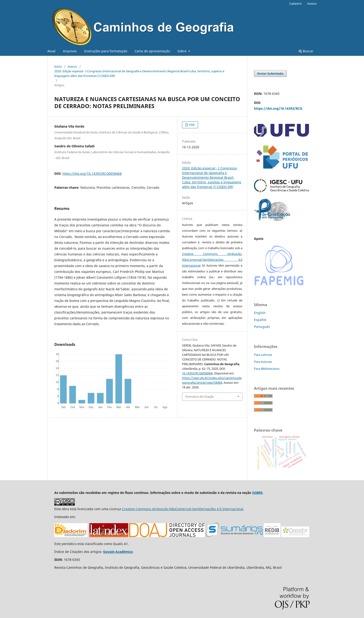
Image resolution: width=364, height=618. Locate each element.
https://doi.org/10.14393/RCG (278, 108)
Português (262, 326)
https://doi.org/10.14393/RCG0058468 (92, 173)
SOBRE (257, 492)
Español (260, 319)
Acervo (72, 66)
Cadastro (295, 3)
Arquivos (70, 51)
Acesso (312, 3)
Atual (51, 51)
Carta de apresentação (152, 51)
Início (58, 66)
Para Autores (263, 362)
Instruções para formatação (105, 51)
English (260, 313)
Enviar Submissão (270, 73)
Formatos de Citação (199, 396)
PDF (191, 125)
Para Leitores (263, 355)
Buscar (306, 51)
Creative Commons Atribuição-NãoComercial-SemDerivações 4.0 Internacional (212, 260)
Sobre (182, 51)
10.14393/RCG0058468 (197, 373)
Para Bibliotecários (267, 369)
